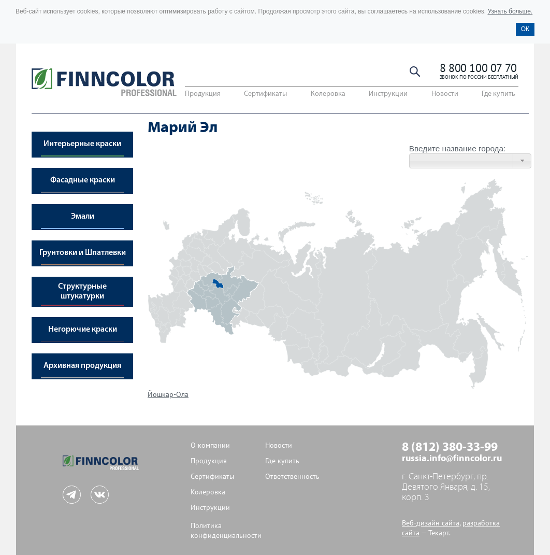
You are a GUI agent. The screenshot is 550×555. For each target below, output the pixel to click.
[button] (522, 160)
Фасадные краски (82, 180)
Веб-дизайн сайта (430, 523)
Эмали (82, 216)
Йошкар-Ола (168, 394)
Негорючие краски (82, 329)
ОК (525, 29)
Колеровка (328, 94)
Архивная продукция (82, 366)
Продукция (203, 94)
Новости (444, 94)
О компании (210, 445)
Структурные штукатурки (82, 291)
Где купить (498, 94)
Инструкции (388, 94)
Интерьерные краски (82, 144)
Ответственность (292, 476)
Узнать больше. (509, 11)
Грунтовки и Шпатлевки (82, 253)
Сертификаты (265, 94)
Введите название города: (457, 148)
